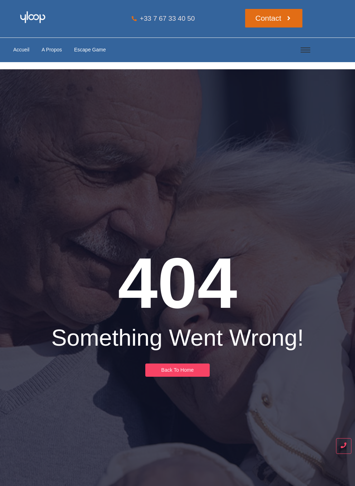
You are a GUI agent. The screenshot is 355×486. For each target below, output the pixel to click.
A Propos (52, 49)
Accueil (21, 49)
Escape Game (90, 49)
